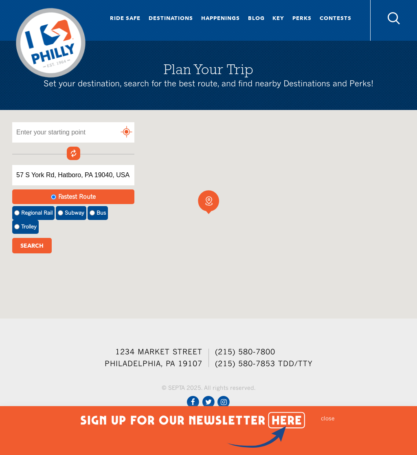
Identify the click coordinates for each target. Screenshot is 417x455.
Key (278, 18)
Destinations (171, 18)
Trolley (25, 227)
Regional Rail (33, 213)
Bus (98, 213)
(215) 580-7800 (245, 351)
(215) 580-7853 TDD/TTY (264, 363)
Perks (302, 18)
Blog (256, 18)
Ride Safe (125, 18)
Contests (335, 18)
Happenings (220, 18)
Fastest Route (73, 196)
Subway (71, 213)
